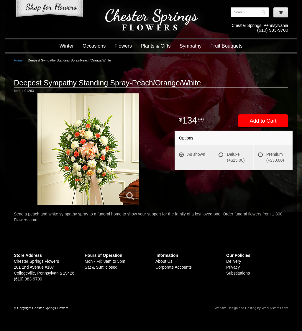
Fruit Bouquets (226, 46)
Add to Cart (263, 121)
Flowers (123, 46)
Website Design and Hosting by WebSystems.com (251, 308)
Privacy (233, 267)
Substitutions (238, 273)
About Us (164, 261)
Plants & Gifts (156, 46)
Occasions (94, 46)
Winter (67, 46)
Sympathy (191, 46)
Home (18, 60)
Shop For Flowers (49, 9)
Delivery (233, 261)
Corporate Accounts (173, 267)
